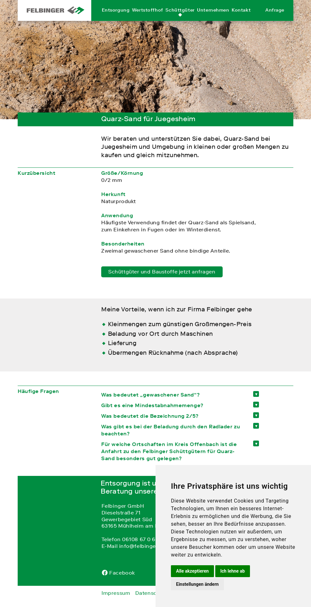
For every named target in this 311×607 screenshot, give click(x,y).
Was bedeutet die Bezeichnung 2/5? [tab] (149, 416)
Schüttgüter (179, 17)
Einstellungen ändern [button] (197, 584)
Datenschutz (151, 593)
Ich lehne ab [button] (232, 571)
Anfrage (274, 17)
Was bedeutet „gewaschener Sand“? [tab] (150, 394)
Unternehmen (213, 17)
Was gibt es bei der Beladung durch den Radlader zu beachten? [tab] (170, 430)
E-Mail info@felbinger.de (133, 546)
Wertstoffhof (147, 17)
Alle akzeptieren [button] (192, 571)
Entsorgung (116, 17)
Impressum (116, 593)
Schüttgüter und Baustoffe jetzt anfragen (161, 271)
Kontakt (241, 17)
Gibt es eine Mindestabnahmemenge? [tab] (152, 405)
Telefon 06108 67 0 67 (130, 539)
